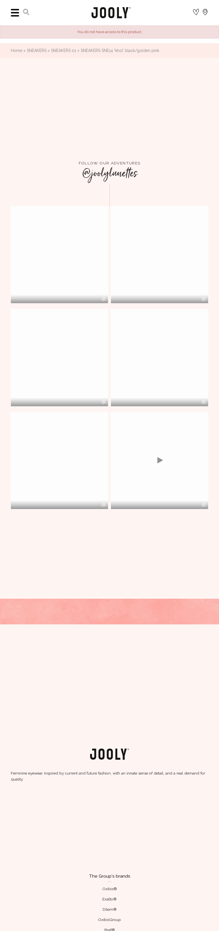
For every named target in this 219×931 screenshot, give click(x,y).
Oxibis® (109, 888)
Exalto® (109, 899)
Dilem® (110, 909)
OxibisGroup (109, 919)
